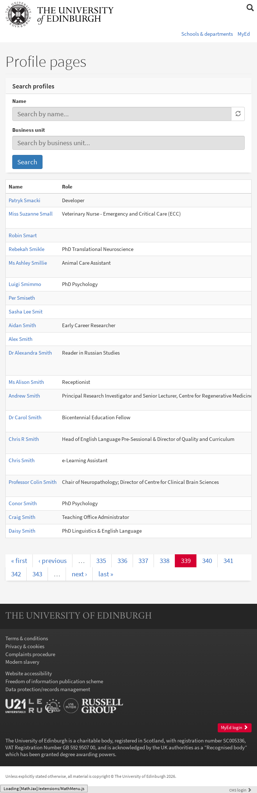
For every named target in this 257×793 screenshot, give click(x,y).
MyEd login (234, 727)
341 (228, 560)
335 (101, 560)
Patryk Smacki (24, 200)
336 (122, 560)
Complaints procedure (30, 654)
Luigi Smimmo (25, 284)
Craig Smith (22, 517)
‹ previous (53, 560)
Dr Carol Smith (25, 417)
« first (19, 560)
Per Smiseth (22, 297)
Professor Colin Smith (33, 481)
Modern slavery (22, 661)
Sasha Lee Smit (26, 311)
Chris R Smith (24, 439)
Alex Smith (20, 338)
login (240, 790)
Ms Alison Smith (26, 381)
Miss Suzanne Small (31, 213)
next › (79, 573)
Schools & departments (207, 33)
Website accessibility (28, 673)
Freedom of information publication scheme (54, 681)
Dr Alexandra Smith (30, 352)
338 (164, 560)
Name (19, 101)
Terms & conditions (26, 638)
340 (207, 560)
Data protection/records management (47, 689)
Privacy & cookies (24, 646)
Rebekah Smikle (26, 249)
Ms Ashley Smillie (28, 262)
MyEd (244, 33)
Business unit (28, 129)
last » (105, 573)
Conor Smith (23, 503)
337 (143, 560)
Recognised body (226, 747)
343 (37, 573)
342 (16, 573)
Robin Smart (23, 235)
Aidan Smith (22, 325)
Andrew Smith (24, 395)
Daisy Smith (22, 530)
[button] (250, 8)
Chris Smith (22, 460)
